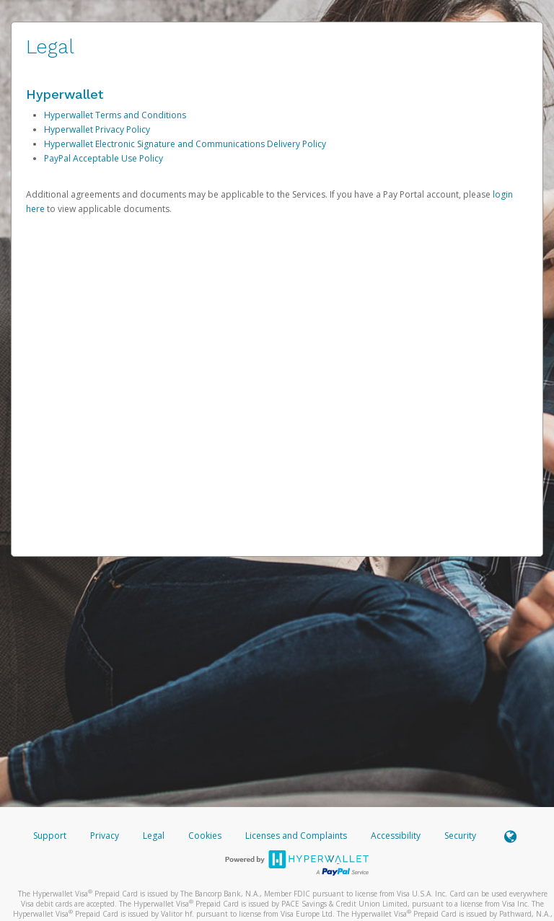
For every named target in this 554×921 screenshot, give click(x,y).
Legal (153, 835)
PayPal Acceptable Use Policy (103, 158)
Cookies (204, 835)
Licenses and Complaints (297, 835)
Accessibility (396, 835)
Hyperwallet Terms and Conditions (115, 115)
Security (460, 835)
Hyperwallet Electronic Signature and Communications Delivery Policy (185, 144)
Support (49, 835)
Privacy (104, 835)
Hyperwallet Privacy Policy (97, 129)
